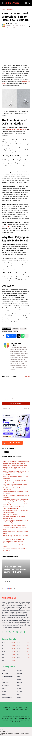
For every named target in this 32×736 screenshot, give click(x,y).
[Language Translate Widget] (16, 585)
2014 (8, 661)
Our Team (26, 707)
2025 (23, 642)
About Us (5, 707)
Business (19, 670)
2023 (23, 645)
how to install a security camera (16, 129)
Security (16, 331)
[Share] (28, 25)
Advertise (12, 707)
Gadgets (19, 679)
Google (4, 688)
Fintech (19, 697)
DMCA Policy (23, 709)
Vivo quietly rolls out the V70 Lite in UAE (13, 539)
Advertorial (9, 9)
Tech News (5, 673)
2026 (8, 642)
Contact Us (19, 707)
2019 (23, 652)
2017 (23, 655)
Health (19, 676)
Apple (19, 688)
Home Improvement (7, 676)
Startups (19, 691)
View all (26, 376)
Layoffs (4, 694)
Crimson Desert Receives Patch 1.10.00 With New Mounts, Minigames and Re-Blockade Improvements (16, 472)
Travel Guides (5, 682)
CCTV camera (6, 226)
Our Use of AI (14, 709)
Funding (19, 682)
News (3, 670)
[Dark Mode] (26, 3)
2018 (8, 655)
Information (23, 328)
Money (19, 685)
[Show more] (26, 336)
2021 (23, 649)
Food (18, 694)
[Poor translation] (1, 734)
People (4, 691)
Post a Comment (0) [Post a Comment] (16, 403)
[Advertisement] (16, 46)
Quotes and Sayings (7, 697)
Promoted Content (7, 331)
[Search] (29, 3)
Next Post (26, 408)
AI (2, 679)
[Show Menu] (2, 3)
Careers (7, 709)
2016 (8, 658)
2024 (8, 645)
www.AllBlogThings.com (9, 715)
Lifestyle (19, 673)
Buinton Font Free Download (10, 514)
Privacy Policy (20, 712)
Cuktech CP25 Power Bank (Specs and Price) (15, 465)
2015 (23, 658)
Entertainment (6, 685)
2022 (8, 649)
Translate (11, 588)
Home (3, 9)
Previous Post (6, 408)
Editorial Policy (11, 712)
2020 (8, 652)
